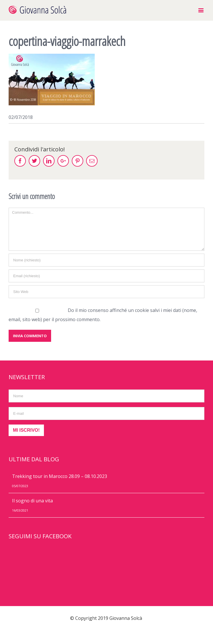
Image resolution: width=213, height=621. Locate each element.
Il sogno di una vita (32, 500)
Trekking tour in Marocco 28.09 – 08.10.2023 (59, 476)
